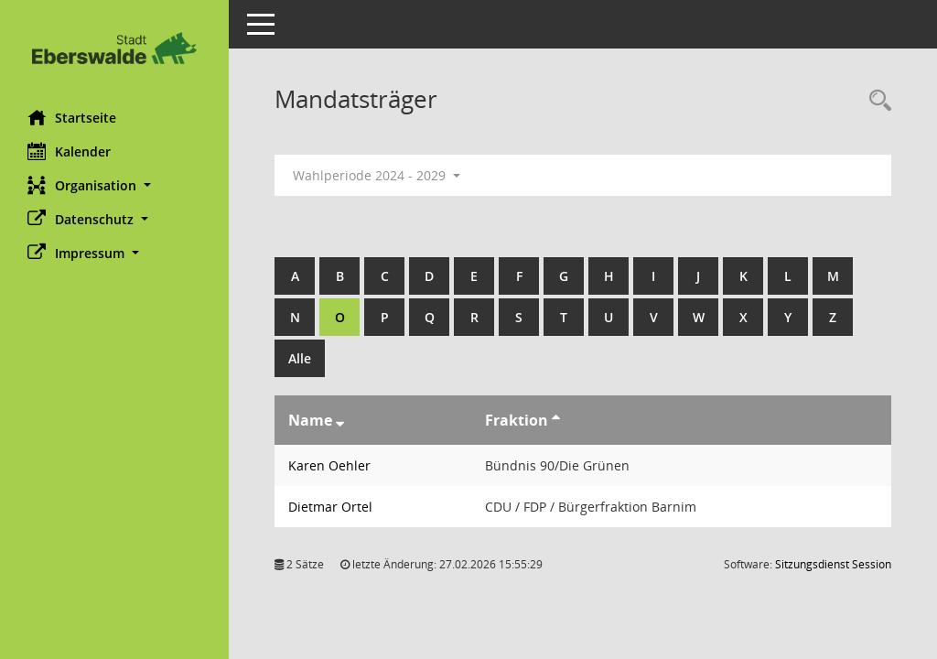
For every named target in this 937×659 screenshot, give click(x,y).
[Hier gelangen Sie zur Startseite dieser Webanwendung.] (114, 48)
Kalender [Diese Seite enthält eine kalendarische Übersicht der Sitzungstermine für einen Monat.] (69, 151)
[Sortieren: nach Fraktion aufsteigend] (556, 420)
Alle (299, 358)
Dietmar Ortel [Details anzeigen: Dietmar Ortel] (330, 506)
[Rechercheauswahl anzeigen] (875, 101)
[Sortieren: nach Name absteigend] (340, 420)
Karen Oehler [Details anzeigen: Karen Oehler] (329, 465)
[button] (114, 185)
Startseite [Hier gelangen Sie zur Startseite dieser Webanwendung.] (71, 117)
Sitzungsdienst (833, 564)
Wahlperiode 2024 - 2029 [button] (376, 175)
